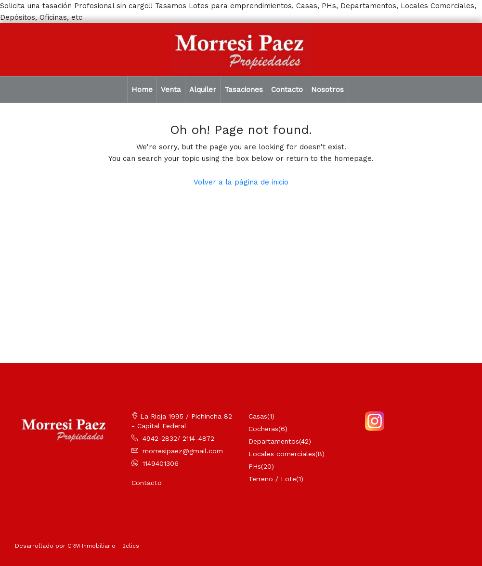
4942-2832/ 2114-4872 (178, 438)
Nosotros (327, 89)
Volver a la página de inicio (241, 182)
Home (142, 89)
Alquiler (202, 89)
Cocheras (263, 429)
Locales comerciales (281, 454)
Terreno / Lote (272, 479)
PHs (254, 466)
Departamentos (273, 441)
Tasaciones (243, 89)
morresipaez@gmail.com (183, 451)
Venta (171, 89)
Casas (257, 416)
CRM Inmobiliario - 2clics (103, 545)
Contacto (287, 89)
